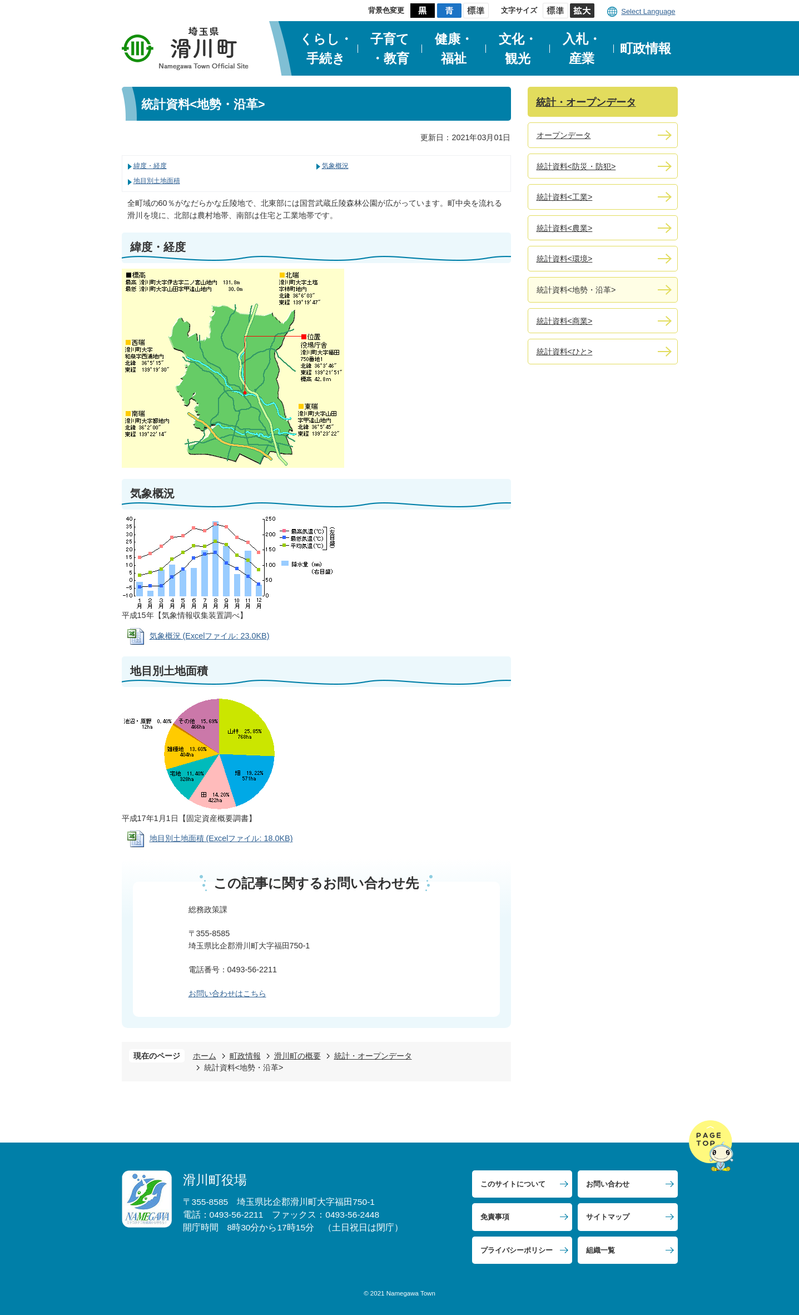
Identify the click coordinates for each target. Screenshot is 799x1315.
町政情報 (645, 48)
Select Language (648, 11)
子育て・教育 (389, 49)
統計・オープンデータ (373, 1055)
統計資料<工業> (565, 196)
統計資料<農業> (565, 228)
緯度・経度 (150, 165)
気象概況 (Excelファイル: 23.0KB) (210, 635)
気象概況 (335, 165)
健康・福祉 (454, 49)
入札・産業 (582, 49)
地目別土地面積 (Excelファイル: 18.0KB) (221, 838)
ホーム (204, 1055)
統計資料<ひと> (565, 351)
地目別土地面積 (156, 180)
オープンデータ (564, 135)
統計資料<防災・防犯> (576, 166)
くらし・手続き (326, 49)
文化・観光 (518, 49)
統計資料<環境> (565, 258)
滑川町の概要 (297, 1055)
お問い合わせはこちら (227, 993)
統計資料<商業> (565, 321)
